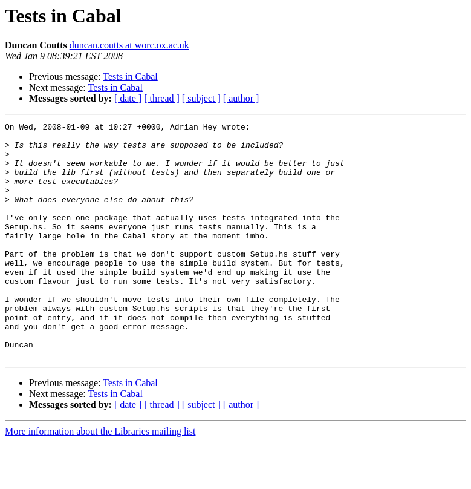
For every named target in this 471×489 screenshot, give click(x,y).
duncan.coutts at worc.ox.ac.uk (129, 45)
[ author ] (241, 98)
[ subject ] (201, 98)
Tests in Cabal (130, 76)
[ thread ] (162, 98)
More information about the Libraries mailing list (100, 478)
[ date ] (127, 98)
